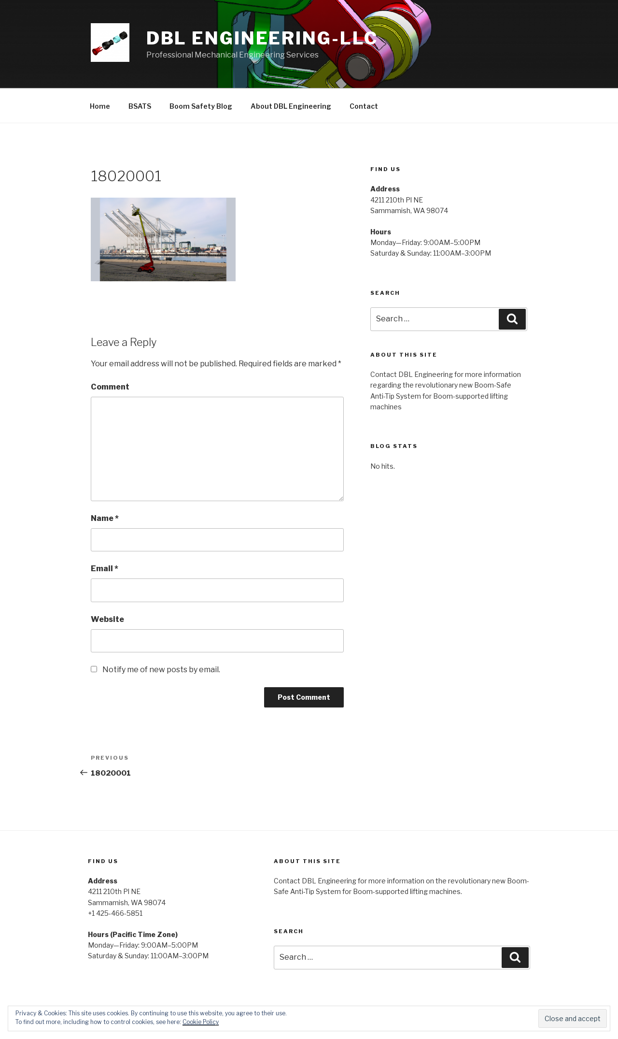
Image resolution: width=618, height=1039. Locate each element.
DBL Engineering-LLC (262, 38)
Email (104, 568)
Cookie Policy (201, 1021)
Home (100, 106)
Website (107, 619)
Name (105, 518)
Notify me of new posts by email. (161, 669)
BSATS (139, 106)
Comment (110, 386)
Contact (364, 106)
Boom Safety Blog (200, 106)
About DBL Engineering (291, 106)
